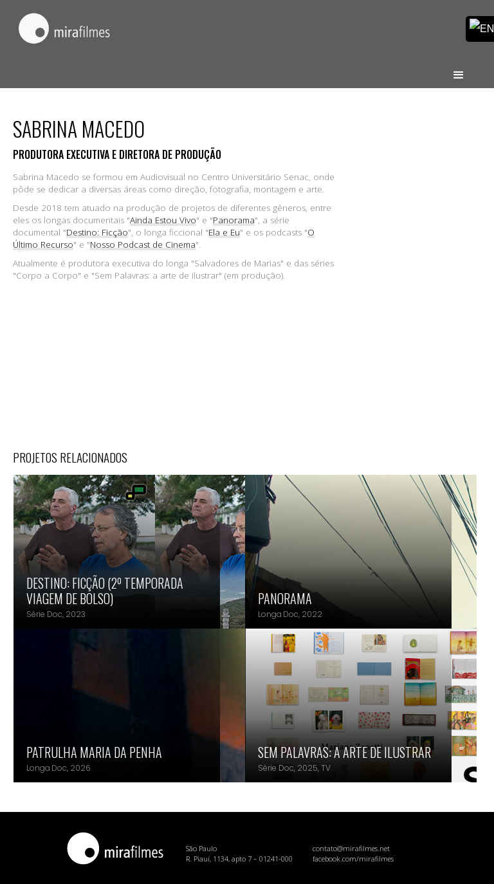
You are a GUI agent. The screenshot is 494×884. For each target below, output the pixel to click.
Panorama (234, 220)
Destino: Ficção (97, 232)
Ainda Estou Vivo (163, 220)
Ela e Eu (224, 232)
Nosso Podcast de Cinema (143, 244)
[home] (64, 29)
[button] (458, 69)
